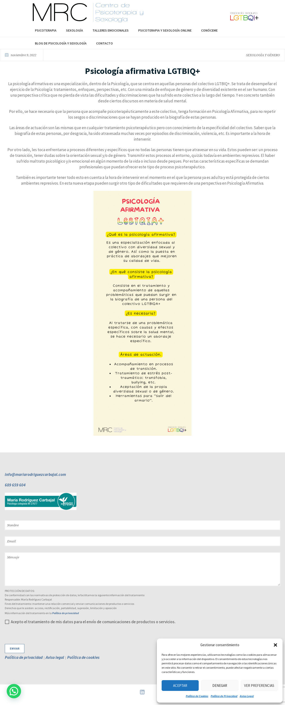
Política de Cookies (197, 696)
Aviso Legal (247, 696)
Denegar (219, 685)
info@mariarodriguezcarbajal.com (35, 474)
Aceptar (180, 685)
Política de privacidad (65, 613)
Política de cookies (83, 657)
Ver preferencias (259, 685)
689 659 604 (15, 485)
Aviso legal (55, 657)
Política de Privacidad (224, 696)
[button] (275, 645)
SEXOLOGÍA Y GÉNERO (263, 55)
